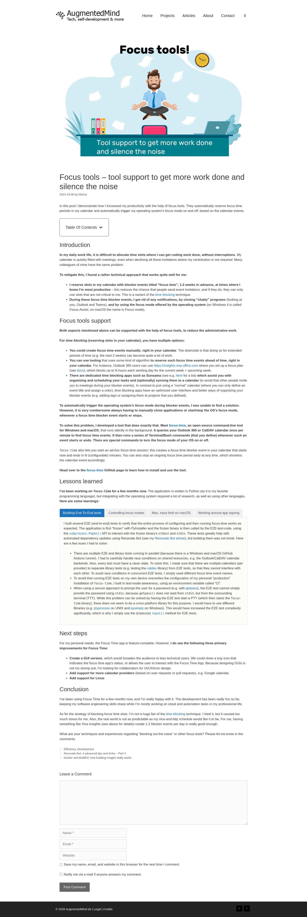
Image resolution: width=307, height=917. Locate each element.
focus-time (177, 425)
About (208, 15)
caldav (152, 568)
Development (85, 749)
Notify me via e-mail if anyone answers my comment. (101, 874)
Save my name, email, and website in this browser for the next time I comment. (122, 864)
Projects (167, 15)
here (179, 375)
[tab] (82, 513)
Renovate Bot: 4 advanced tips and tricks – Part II (95, 753)
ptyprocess (102, 608)
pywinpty (137, 608)
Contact (228, 15)
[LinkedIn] (247, 908)
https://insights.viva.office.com (176, 365)
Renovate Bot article (170, 538)
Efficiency (70, 749)
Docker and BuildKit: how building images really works (98, 757)
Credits (108, 909)
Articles (188, 15)
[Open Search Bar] (244, 16)
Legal (97, 909)
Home (147, 15)
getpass (192, 588)
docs (80, 370)
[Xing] (239, 908)
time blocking (165, 295)
